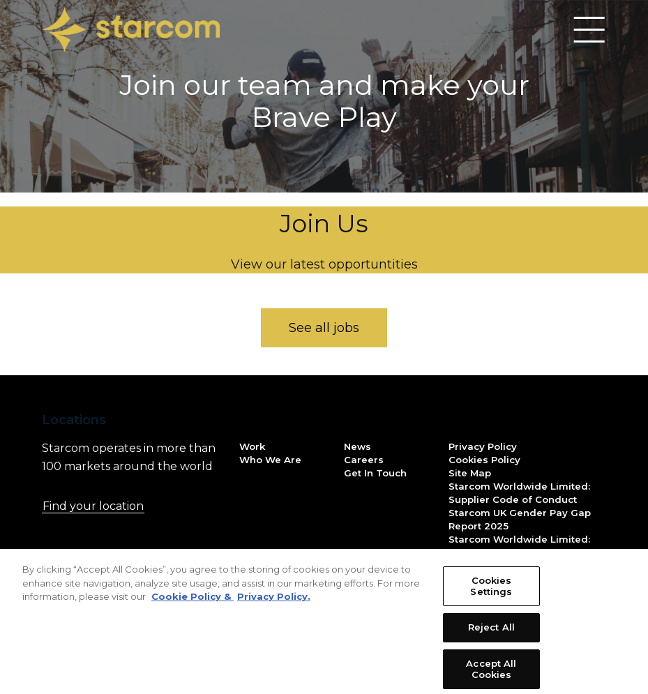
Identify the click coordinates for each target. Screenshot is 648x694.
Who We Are (270, 459)
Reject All (491, 636)
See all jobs (324, 327)
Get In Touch (375, 472)
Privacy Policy (483, 446)
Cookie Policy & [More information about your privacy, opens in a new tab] (192, 605)
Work (252, 446)
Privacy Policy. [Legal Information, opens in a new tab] (273, 605)
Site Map (470, 472)
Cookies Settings (491, 595)
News (357, 446)
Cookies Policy (484, 459)
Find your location (121, 505)
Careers (364, 459)
